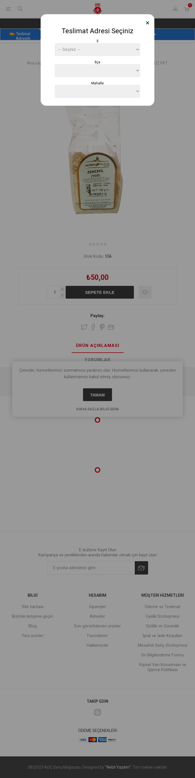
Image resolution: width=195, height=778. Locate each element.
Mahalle (97, 83)
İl (97, 41)
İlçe (97, 62)
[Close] (147, 23)
